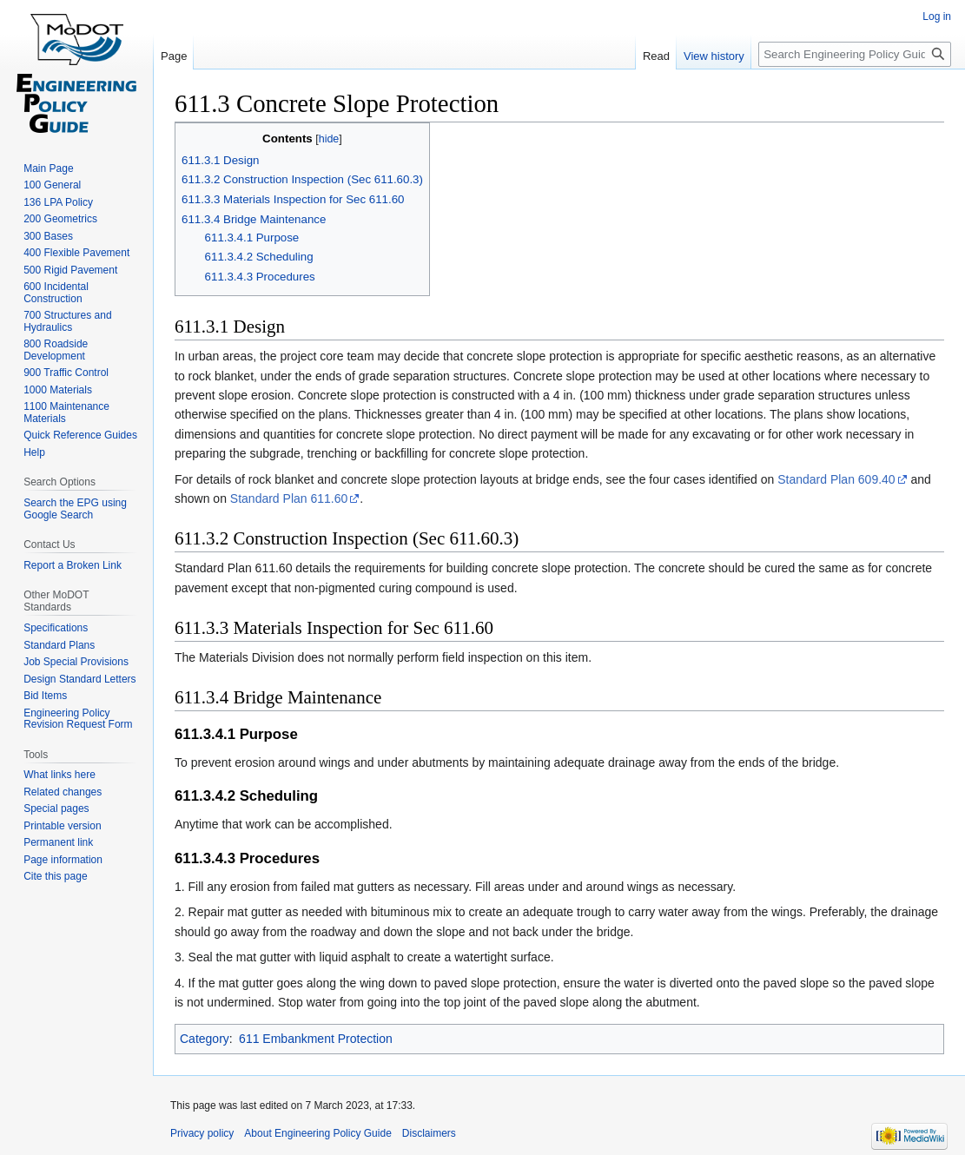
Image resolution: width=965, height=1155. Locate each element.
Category (204, 1039)
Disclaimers (429, 1133)
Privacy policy (202, 1133)
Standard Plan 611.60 (288, 498)
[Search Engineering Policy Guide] (854, 54)
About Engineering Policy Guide (317, 1133)
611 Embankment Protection (316, 1039)
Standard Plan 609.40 (836, 479)
